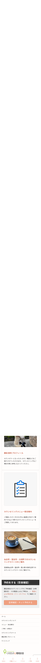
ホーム (4, 616)
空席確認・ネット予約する (20, 602)
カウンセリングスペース (9, 633)
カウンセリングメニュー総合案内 (18, 511)
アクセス (23, 660)
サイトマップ (6, 641)
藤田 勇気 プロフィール (13, 453)
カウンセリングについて (9, 620)
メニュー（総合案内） (8, 624)
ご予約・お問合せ (7, 629)
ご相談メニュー (13, 660)
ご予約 (30, 660)
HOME (37, 660)
